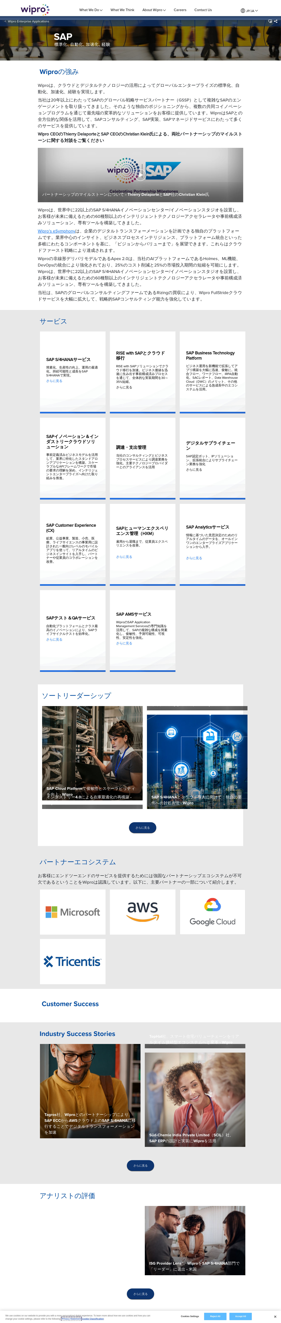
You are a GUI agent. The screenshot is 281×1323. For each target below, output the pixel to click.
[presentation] (142, 828)
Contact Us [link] (203, 9)
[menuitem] (249, 10)
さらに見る (54, 381)
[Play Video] (140, 175)
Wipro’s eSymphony (56, 231)
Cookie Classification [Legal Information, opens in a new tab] (93, 1319)
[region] (140, 1317)
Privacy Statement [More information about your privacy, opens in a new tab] (71, 1319)
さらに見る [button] (142, 828)
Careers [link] (180, 9)
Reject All (215, 1316)
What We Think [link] (122, 9)
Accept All (240, 1316)
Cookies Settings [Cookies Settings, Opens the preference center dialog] (190, 1316)
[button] (270, 25)
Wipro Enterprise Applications (28, 25)
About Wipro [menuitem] (154, 9)
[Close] (275, 1316)
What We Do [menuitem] (91, 9)
